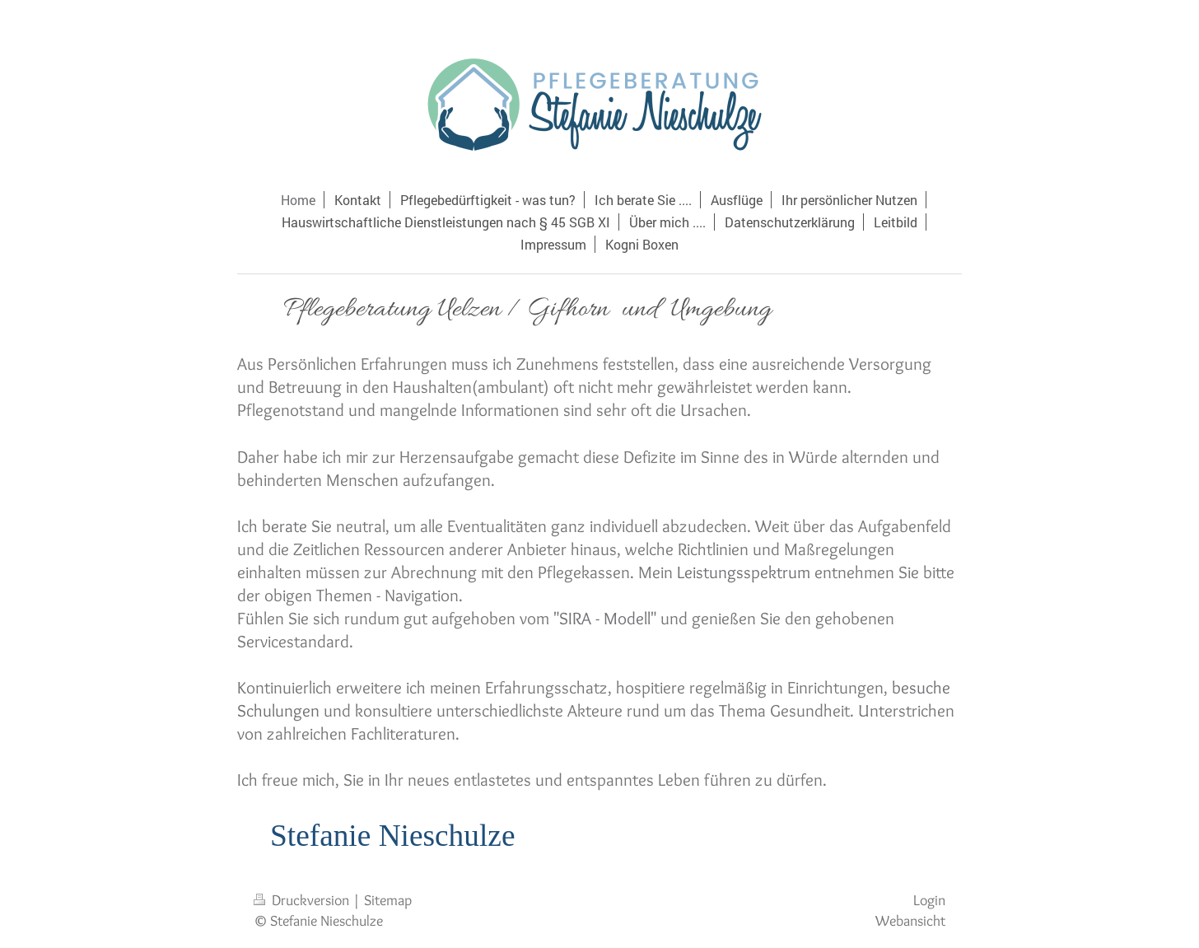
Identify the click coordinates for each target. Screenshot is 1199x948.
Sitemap (388, 899)
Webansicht (910, 920)
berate (284, 526)
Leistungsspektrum (743, 572)
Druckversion (303, 899)
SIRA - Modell (605, 618)
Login (929, 899)
